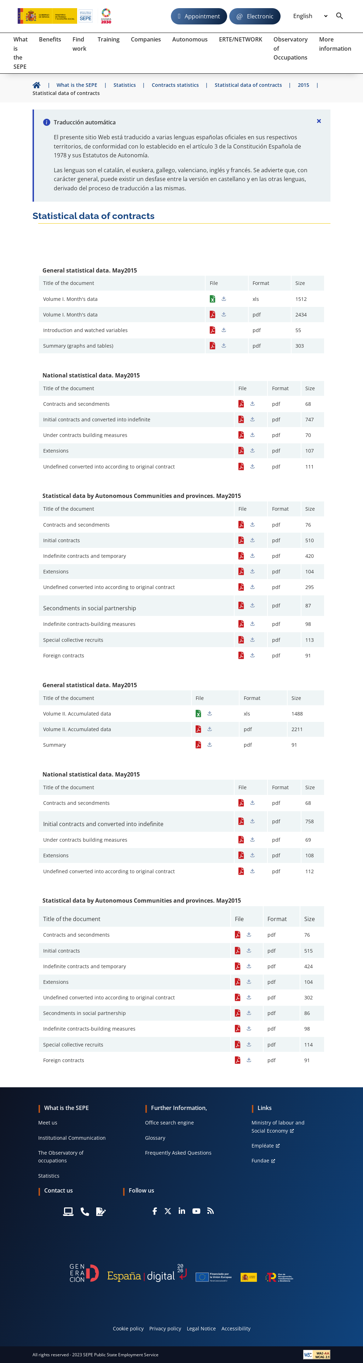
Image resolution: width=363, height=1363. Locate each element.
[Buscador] (339, 16)
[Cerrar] (319, 121)
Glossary (155, 1137)
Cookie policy (128, 1328)
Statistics (48, 1175)
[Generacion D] (181, 1273)
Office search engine (169, 1122)
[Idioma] (310, 16)
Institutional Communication (72, 1137)
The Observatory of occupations (60, 1156)
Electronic (260, 16)
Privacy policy (165, 1328)
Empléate (263, 1145)
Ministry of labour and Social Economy (278, 1126)
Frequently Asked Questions (178, 1152)
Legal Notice (201, 1328)
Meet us (47, 1122)
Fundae (260, 1160)
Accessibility (235, 1328)
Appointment (202, 16)
